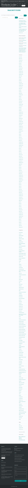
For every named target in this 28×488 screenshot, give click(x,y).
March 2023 (20, 82)
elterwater (20, 285)
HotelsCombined (3, 456)
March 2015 (20, 170)
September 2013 (21, 198)
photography (20, 362)
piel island (20, 364)
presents (20, 367)
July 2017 (20, 132)
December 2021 (21, 94)
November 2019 (21, 113)
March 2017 (20, 137)
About (17, 5)
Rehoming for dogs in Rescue (22, 370)
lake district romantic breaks (22, 326)
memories (20, 349)
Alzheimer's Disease (21, 238)
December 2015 (21, 157)
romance (20, 376)
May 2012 (20, 222)
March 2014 (20, 189)
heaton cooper (21, 309)
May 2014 (20, 186)
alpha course (20, 237)
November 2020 (21, 104)
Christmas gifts (21, 267)
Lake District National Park (22, 324)
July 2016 (20, 148)
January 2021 (20, 102)
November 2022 (21, 85)
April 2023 (20, 80)
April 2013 (20, 206)
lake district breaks (21, 321)
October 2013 (20, 197)
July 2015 (20, 165)
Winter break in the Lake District (22, 414)
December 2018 (21, 121)
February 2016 (21, 154)
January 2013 (20, 211)
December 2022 (21, 83)
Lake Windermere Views (22, 337)
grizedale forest (21, 304)
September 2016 (21, 145)
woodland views (21, 416)
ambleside (20, 240)
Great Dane (20, 301)
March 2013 (20, 208)
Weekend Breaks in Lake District (18, 456)
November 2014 (21, 176)
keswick (20, 318)
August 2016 (20, 146)
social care (20, 385)
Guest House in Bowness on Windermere (20, 459)
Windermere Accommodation (18, 458)
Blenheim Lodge (21, 256)
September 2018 (21, 123)
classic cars (20, 273)
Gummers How (21, 306)
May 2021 (20, 96)
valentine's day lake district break (22, 402)
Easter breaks (20, 284)
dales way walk (21, 279)
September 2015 (21, 162)
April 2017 (20, 135)
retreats (20, 374)
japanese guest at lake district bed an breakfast (22, 315)
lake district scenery (21, 327)
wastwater (20, 407)
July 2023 (20, 77)
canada (20, 261)
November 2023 (21, 72)
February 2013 (21, 209)
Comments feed (21, 427)
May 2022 (20, 91)
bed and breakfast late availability (21, 251)
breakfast (20, 259)
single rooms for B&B (21, 382)
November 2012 (21, 214)
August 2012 (20, 217)
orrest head (20, 361)
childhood (20, 264)
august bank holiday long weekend (22, 244)
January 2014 (20, 192)
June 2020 (20, 107)
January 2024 (20, 69)
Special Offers (20, 387)
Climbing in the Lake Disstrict (22, 274)
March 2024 (20, 66)
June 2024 (20, 63)
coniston (20, 276)
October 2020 (20, 105)
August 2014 (20, 181)
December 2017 (21, 126)
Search (16, 17)
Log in (19, 424)
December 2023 (21, 71)
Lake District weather (21, 332)
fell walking (20, 293)
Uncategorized (21, 398)
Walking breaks (21, 405)
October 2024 (20, 60)
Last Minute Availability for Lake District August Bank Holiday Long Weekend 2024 (23, 30)
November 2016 (21, 143)
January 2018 (20, 124)
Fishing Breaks (20, 295)
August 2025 (20, 58)
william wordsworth (21, 410)
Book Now (23, 5)
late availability (20, 340)
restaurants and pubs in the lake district (22, 373)
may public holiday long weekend (21, 347)
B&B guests (20, 247)
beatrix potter (20, 249)
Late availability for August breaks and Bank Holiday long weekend (22, 24)
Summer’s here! (21, 32)
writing (20, 419)
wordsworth (20, 417)
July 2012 (20, 219)
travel (19, 393)
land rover (20, 338)
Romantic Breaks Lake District (18, 461)
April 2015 (20, 168)
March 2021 (20, 99)
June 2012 (20, 220)
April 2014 (20, 187)
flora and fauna (21, 296)
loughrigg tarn (20, 343)
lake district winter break (22, 335)
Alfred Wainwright (21, 235)
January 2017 (20, 140)
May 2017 (20, 134)
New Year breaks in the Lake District (22, 357)
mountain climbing (21, 352)
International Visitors (21, 312)
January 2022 (20, 93)
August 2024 (20, 61)
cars (19, 262)
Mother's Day (20, 350)
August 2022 (20, 88)
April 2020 (20, 110)
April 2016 (20, 151)
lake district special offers (22, 329)
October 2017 (20, 129)
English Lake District (21, 287)
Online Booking (21, 359)
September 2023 (21, 74)
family (19, 290)
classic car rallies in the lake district (22, 271)
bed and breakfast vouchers (22, 253)
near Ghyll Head (21, 355)
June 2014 (20, 184)
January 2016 (20, 156)
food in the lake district (21, 298)
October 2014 (20, 178)
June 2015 (20, 167)
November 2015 (21, 159)
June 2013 (20, 203)
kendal (19, 316)
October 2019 (20, 115)
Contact (20, 5)
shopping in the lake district (22, 379)
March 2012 (20, 225)
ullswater (20, 395)
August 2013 (20, 200)
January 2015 (20, 173)
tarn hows (20, 390)
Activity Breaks (21, 232)
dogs (19, 282)
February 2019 (21, 118)
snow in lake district (21, 384)
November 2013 (21, 195)
